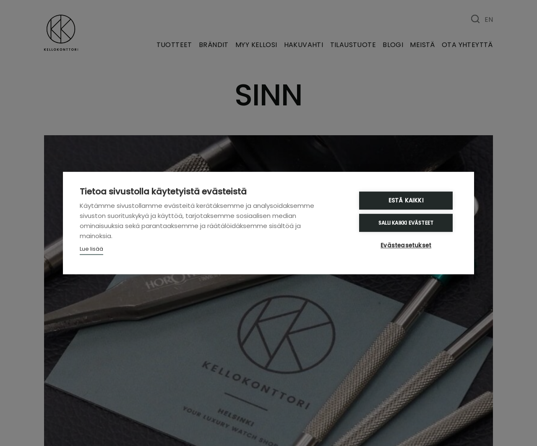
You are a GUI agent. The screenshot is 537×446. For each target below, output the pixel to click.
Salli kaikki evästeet (406, 222)
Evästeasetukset (406, 245)
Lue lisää (91, 249)
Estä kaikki (406, 201)
